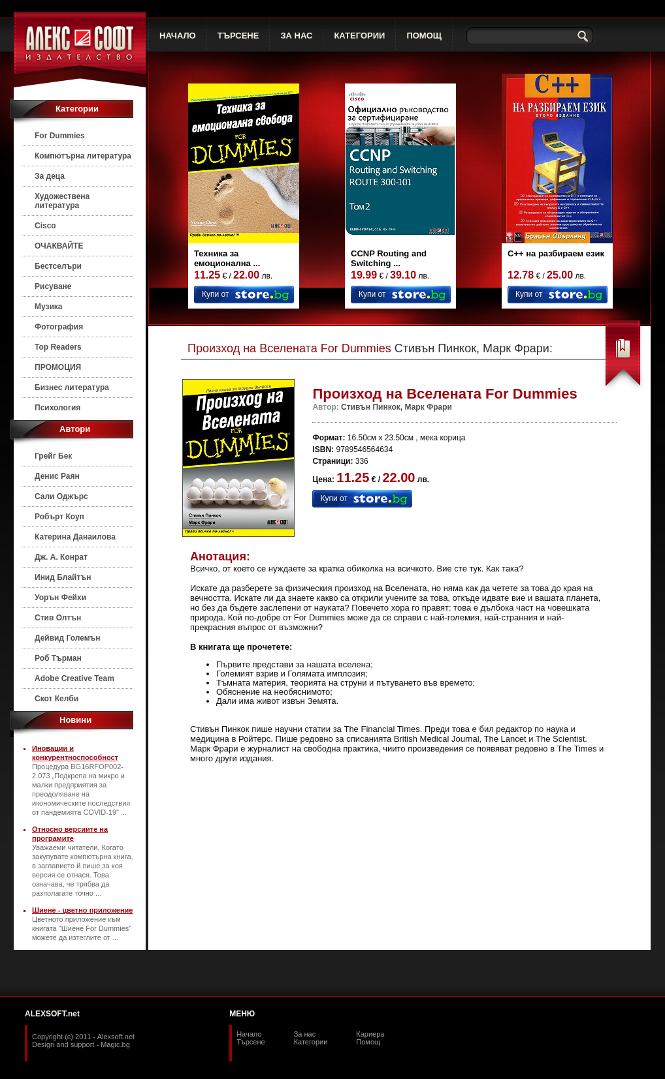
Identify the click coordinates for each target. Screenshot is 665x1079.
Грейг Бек (53, 456)
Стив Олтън (58, 617)
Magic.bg (115, 1044)
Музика (49, 306)
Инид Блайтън (63, 577)
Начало (248, 1034)
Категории (311, 1042)
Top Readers (58, 347)
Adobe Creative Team (74, 678)
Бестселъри (58, 266)
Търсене (250, 1042)
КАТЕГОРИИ (359, 35)
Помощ (368, 1042)
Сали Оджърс (61, 496)
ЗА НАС (296, 35)
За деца (50, 176)
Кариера (370, 1034)
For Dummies (60, 135)
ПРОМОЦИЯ (58, 367)
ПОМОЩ (424, 35)
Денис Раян (57, 476)
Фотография (59, 326)
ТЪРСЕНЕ (238, 35)
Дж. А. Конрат (61, 557)
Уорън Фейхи (60, 597)
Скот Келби (56, 698)
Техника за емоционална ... (227, 258)
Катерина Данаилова (75, 536)
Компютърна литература (83, 155)
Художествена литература (62, 201)
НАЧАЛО (177, 35)
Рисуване (53, 286)
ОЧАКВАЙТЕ (59, 246)
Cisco (45, 225)
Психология (57, 407)
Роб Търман (58, 658)
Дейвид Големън (68, 638)
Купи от (215, 294)
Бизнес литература (72, 387)
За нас (305, 1034)
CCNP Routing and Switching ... (389, 258)
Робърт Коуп (59, 516)
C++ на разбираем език (556, 253)
